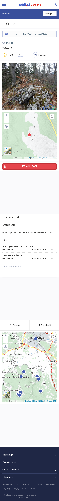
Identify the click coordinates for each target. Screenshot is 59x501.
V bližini (5, 48)
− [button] (6, 120)
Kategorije (27, 484)
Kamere (43, 55)
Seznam (14, 325)
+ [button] (6, 115)
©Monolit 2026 (36, 158)
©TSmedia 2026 (49, 158)
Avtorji (34, 488)
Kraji (17, 484)
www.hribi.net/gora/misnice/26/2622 (31, 34)
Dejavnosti (7, 484)
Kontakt (39, 484)
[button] (6, 126)
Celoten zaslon (52, 116)
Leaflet (27, 158)
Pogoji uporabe (20, 488)
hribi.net (19, 266)
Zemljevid (44, 325)
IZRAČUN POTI (29, 166)
